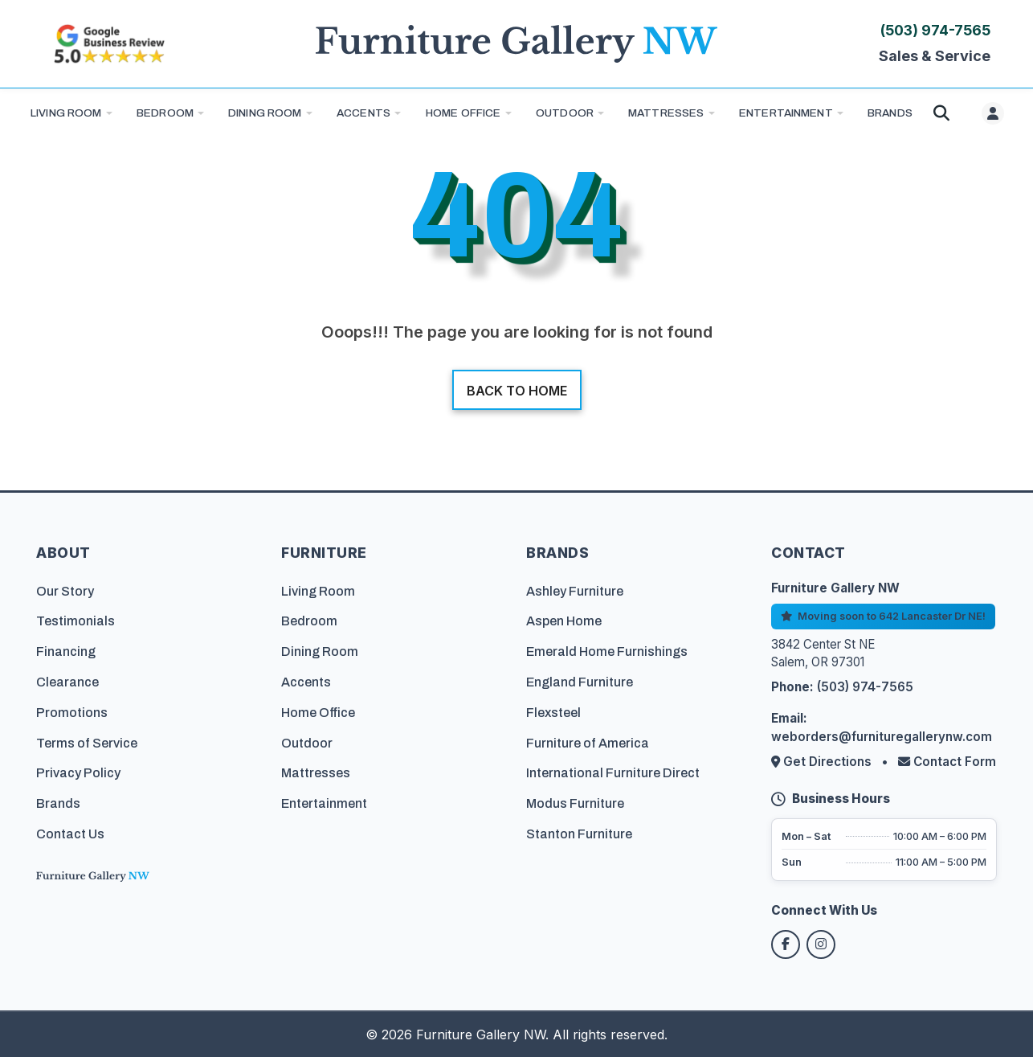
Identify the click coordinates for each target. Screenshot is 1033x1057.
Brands (58, 803)
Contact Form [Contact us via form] (947, 761)
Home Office (463, 113)
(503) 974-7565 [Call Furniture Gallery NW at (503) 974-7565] (935, 30)
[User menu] (992, 113)
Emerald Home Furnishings (607, 651)
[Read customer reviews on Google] (108, 44)
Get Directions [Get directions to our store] (823, 761)
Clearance (67, 682)
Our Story (65, 591)
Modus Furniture (575, 803)
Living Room (66, 113)
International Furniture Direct (613, 773)
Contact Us (70, 834)
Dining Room (265, 113)
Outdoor (565, 113)
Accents (363, 113)
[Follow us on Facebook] (785, 944)
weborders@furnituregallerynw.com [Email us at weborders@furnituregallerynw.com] (881, 736)
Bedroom (165, 113)
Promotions (72, 712)
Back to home (517, 391)
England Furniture (579, 682)
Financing (66, 651)
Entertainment (786, 113)
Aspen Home (564, 621)
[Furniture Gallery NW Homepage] (516, 44)
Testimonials (75, 621)
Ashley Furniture (574, 591)
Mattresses (666, 113)
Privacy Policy (78, 773)
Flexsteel (553, 712)
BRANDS (890, 113)
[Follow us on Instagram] (820, 944)
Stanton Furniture (579, 834)
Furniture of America (587, 743)
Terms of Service (86, 743)
